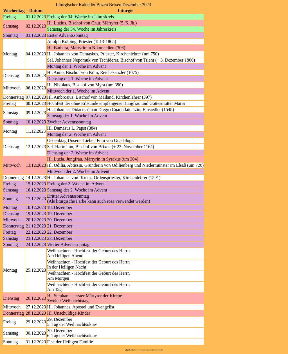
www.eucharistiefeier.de (148, 349)
